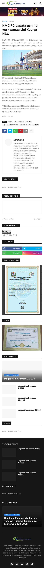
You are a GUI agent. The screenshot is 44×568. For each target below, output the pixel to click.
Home (4, 21)
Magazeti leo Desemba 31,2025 (27, 387)
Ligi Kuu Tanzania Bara (10, 125)
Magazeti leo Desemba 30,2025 (27, 399)
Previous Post (9, 219)
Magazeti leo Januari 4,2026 (29, 410)
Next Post (36, 219)
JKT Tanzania (19, 122)
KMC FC (28, 122)
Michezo (36, 125)
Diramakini (19, 140)
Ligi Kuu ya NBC (25, 125)
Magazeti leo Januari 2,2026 (29, 449)
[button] (3, 3)
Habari (11, 21)
